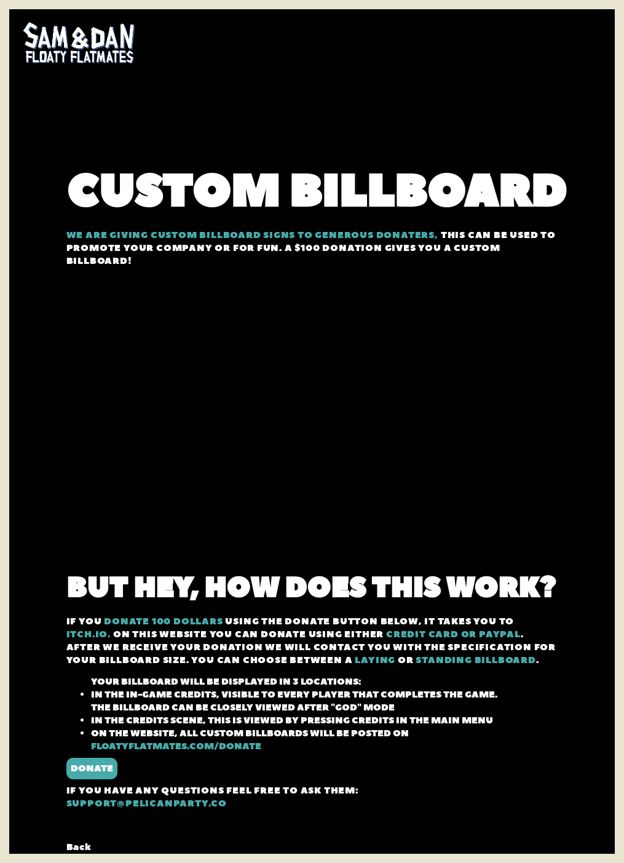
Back (79, 847)
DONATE (92, 768)
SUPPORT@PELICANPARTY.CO (146, 803)
